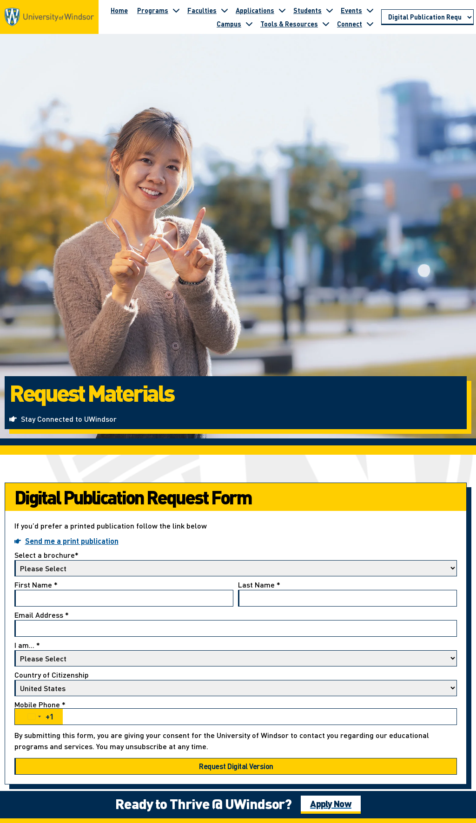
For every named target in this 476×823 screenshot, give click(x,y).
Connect (349, 24)
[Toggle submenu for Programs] (176, 10)
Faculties (202, 10)
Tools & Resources (289, 24)
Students (307, 10)
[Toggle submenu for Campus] (249, 24)
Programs (152, 10)
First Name (123, 594)
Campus (229, 24)
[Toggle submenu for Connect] (370, 24)
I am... (235, 653)
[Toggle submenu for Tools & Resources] (326, 24)
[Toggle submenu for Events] (370, 10)
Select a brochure (235, 563)
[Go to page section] (427, 17)
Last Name (347, 594)
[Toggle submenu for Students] (329, 10)
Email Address (235, 624)
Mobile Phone (235, 713)
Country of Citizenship (235, 683)
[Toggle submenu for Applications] (282, 10)
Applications (255, 10)
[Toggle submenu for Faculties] (224, 10)
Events (351, 10)
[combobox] (39, 717)
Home (119, 10)
